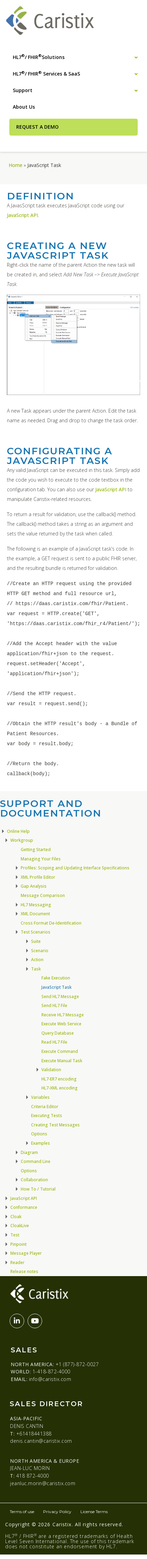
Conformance (23, 1207)
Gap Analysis (34, 886)
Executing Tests (46, 1115)
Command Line (35, 1161)
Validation (51, 1070)
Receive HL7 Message (62, 1015)
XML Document (35, 914)
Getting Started (36, 849)
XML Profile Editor (38, 877)
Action (37, 960)
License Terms (94, 1511)
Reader (17, 1262)
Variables (40, 1097)
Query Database (57, 1033)
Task (36, 969)
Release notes (24, 1271)
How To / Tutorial (38, 1189)
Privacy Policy (57, 1511)
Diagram (29, 1152)
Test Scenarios (35, 932)
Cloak (15, 1217)
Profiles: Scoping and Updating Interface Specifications (75, 868)
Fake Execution (55, 978)
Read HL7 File (54, 1042)
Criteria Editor (44, 1106)
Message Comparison (43, 895)
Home (15, 165)
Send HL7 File (54, 1005)
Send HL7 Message (60, 996)
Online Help (18, 831)
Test (14, 1235)
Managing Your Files (41, 859)
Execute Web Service (61, 1024)
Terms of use (22, 1511)
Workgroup (21, 840)
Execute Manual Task (61, 1061)
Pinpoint (18, 1244)
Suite (36, 941)
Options (39, 1134)
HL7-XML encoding (59, 1088)
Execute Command (59, 1051)
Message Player (26, 1253)
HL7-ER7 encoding (59, 1079)
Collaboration (34, 1180)
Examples (40, 1143)
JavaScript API (22, 215)
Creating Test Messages (55, 1125)
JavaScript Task (56, 987)
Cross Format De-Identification (51, 923)
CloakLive (19, 1226)
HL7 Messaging (36, 905)
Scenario (39, 951)
